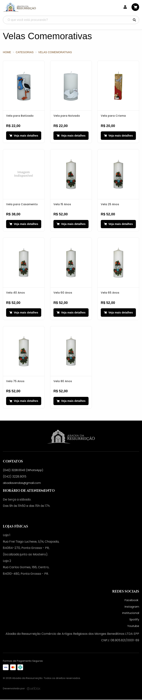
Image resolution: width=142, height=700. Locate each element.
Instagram (132, 607)
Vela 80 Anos (62, 381)
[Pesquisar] (134, 20)
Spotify (134, 620)
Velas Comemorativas (55, 52)
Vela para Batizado (20, 116)
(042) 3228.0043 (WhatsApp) (23, 470)
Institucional (130, 613)
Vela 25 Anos (110, 204)
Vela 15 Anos (62, 204)
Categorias (25, 52)
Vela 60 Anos (62, 293)
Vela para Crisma (113, 116)
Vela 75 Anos (15, 381)
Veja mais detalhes (23, 135)
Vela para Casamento (22, 204)
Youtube (133, 626)
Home (7, 52)
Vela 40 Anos (15, 293)
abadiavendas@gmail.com (22, 483)
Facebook (132, 600)
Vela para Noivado (66, 116)
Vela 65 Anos (110, 293)
